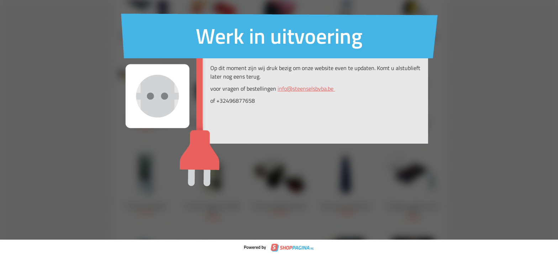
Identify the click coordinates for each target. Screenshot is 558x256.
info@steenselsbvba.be (306, 88)
